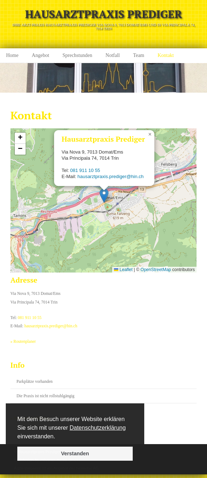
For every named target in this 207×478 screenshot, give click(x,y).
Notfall (113, 55)
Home (12, 55)
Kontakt (166, 55)
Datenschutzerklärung (98, 428)
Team (138, 55)
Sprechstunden (77, 55)
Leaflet (123, 269)
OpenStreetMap (156, 269)
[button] (58, 437)
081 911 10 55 (85, 170)
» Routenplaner (23, 341)
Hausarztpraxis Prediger (103, 14)
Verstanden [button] (75, 453)
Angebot (40, 55)
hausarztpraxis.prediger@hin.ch (111, 176)
